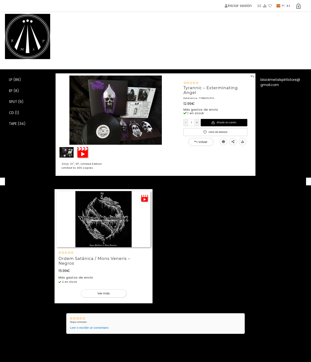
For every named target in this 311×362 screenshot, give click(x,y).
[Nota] (190, 82)
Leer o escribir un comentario (89, 327)
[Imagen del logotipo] (27, 36)
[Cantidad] (191, 122)
